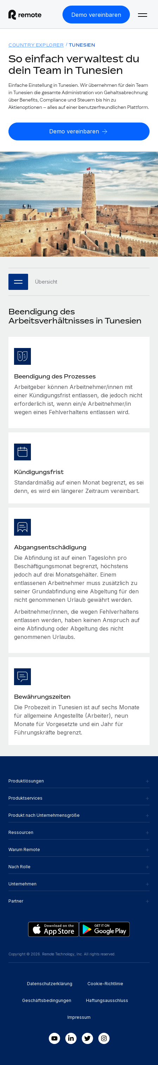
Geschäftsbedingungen (46, 1000)
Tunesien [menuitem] (82, 45)
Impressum (79, 1017)
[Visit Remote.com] (31, 14)
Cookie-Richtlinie (105, 983)
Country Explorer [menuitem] (36, 45)
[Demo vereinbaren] (96, 14)
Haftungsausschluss (107, 1000)
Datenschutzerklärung (49, 983)
